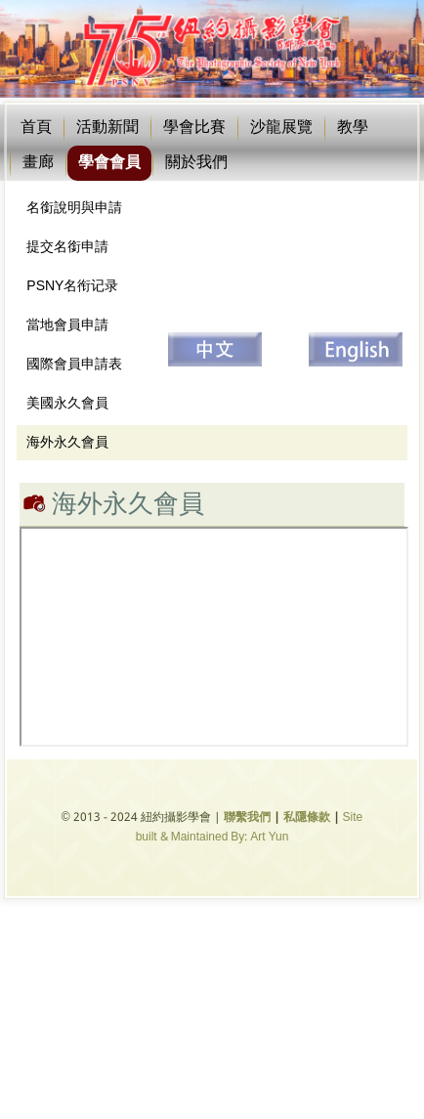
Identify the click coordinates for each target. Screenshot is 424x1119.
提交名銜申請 (67, 247)
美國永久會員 (67, 403)
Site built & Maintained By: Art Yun (249, 827)
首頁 (36, 127)
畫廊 (38, 163)
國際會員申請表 (74, 364)
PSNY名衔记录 (72, 286)
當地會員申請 (67, 325)
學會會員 (109, 163)
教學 (352, 127)
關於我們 (196, 163)
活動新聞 (107, 127)
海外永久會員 (67, 442)
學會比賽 (194, 127)
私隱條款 (306, 818)
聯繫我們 (247, 818)
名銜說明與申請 (74, 208)
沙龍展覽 (281, 127)
